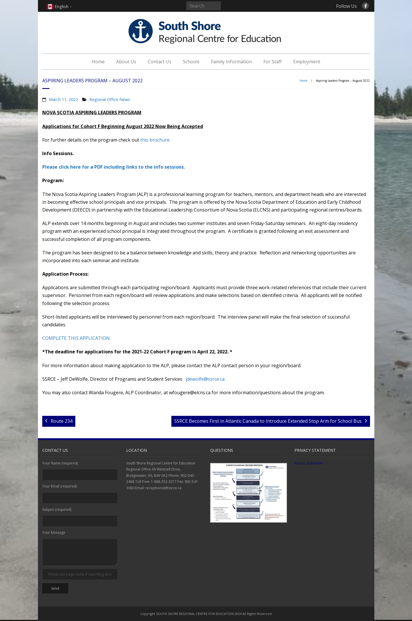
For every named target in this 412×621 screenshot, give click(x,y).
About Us (126, 61)
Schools (191, 61)
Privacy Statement (308, 463)
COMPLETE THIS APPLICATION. (76, 338)
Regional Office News (109, 99)
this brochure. (155, 140)
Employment (306, 61)
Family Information (231, 61)
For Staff (272, 61)
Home (98, 61)
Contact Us (159, 61)
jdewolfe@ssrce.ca (205, 379)
